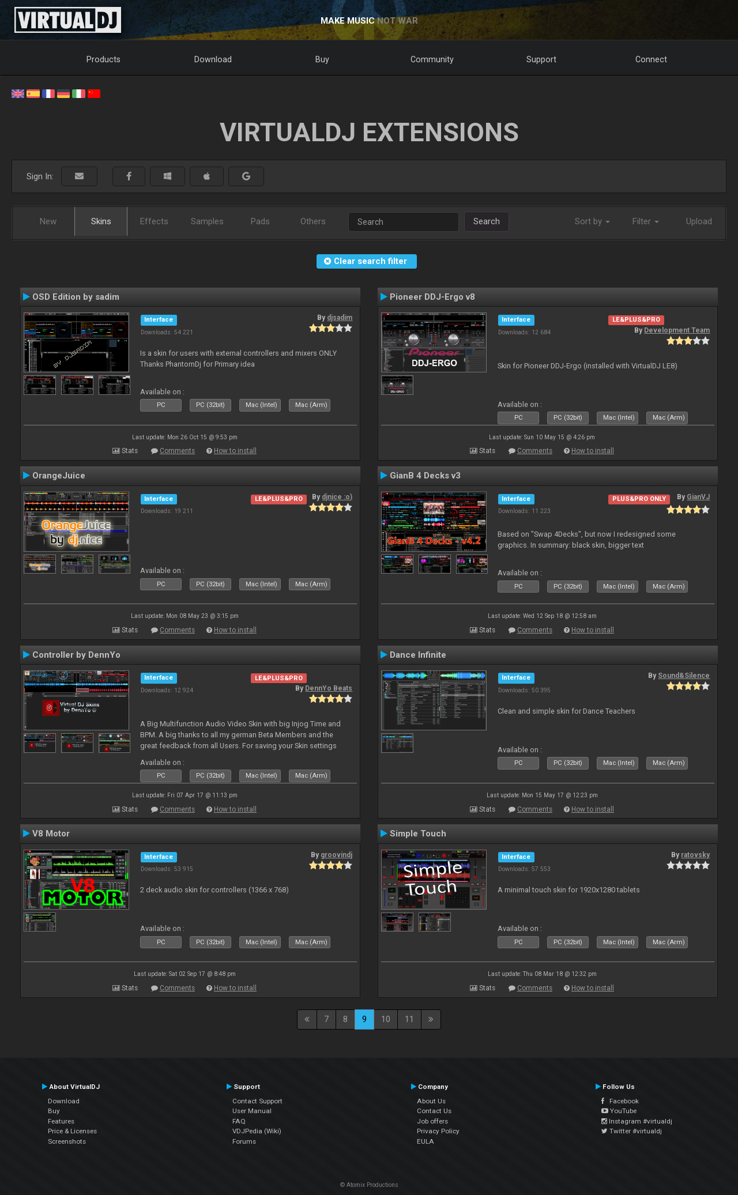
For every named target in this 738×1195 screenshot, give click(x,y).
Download (213, 59)
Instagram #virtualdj (636, 1121)
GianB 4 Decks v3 (425, 475)
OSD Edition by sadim (75, 297)
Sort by (592, 221)
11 (409, 1019)
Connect (651, 59)
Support (541, 59)
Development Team (677, 330)
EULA (425, 1141)
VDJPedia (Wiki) (256, 1131)
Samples (207, 221)
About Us (431, 1101)
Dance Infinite (418, 655)
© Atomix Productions (369, 1185)
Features (61, 1121)
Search (486, 221)
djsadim (339, 318)
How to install (235, 451)
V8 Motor (51, 833)
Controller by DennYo (76, 655)
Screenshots (67, 1141)
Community (432, 59)
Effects (154, 221)
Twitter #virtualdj (631, 1131)
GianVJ (698, 497)
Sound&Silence (684, 676)
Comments (177, 451)
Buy (322, 59)
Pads (260, 221)
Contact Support (257, 1101)
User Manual (252, 1111)
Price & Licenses (72, 1131)
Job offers (432, 1121)
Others (313, 221)
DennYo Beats (328, 688)
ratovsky (695, 855)
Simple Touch (418, 833)
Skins (101, 221)
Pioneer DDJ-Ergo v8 (432, 297)
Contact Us (434, 1111)
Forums (244, 1141)
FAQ (239, 1121)
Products (103, 59)
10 (385, 1019)
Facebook (620, 1101)
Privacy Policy (438, 1131)
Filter (645, 221)
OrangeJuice (58, 475)
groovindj (336, 855)
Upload (699, 221)
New (48, 221)
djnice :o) (337, 497)
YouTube (619, 1111)
